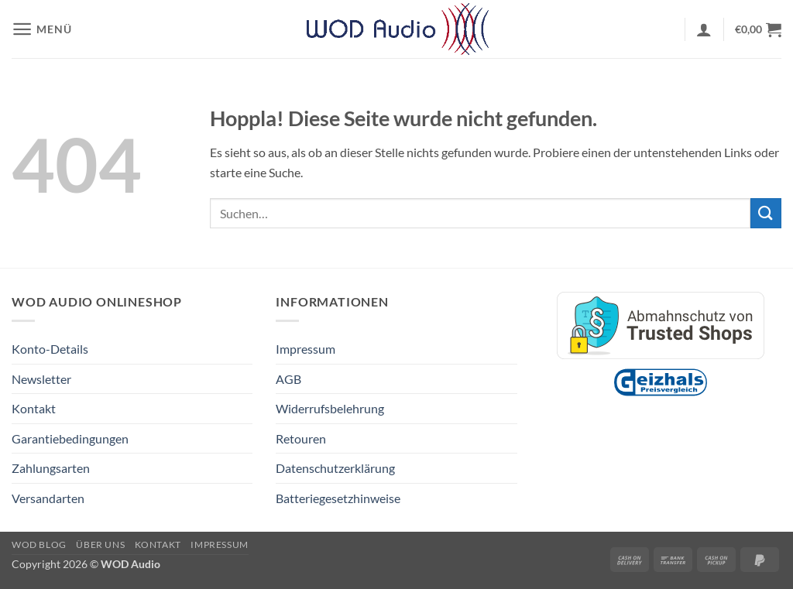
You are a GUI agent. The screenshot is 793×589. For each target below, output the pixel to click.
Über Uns (100, 544)
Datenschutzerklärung (335, 468)
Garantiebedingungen (70, 438)
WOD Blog (39, 544)
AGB (288, 379)
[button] (41, 29)
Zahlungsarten (51, 468)
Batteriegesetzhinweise (338, 498)
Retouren (301, 438)
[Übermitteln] (765, 213)
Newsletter (41, 379)
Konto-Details (50, 348)
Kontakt (34, 408)
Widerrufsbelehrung (330, 408)
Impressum (305, 348)
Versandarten (48, 498)
